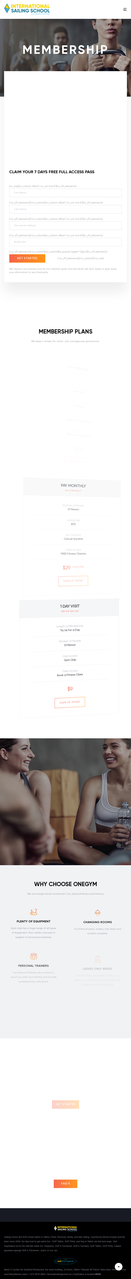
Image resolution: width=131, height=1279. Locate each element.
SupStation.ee (11, 1246)
